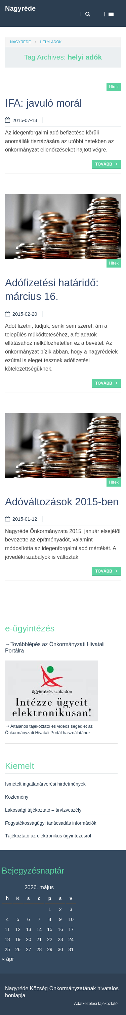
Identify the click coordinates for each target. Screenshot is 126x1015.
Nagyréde (20, 8)
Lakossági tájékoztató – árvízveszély (43, 810)
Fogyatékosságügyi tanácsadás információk (50, 823)
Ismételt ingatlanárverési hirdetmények (45, 784)
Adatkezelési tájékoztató (96, 1003)
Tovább (106, 164)
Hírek (114, 87)
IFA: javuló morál (43, 103)
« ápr (8, 959)
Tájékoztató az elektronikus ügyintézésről (48, 835)
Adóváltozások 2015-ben (62, 502)
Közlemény (16, 797)
